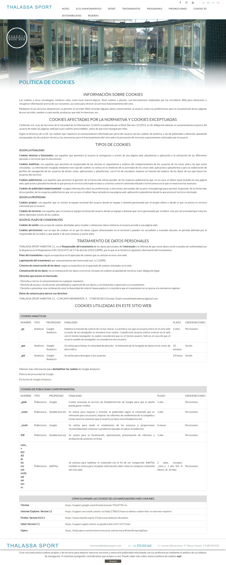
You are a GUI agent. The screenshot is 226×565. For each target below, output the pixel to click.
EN (218, 3)
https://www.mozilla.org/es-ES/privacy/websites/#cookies (96, 517)
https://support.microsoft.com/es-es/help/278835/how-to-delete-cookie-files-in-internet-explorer (118, 511)
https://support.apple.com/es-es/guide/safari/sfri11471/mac (98, 524)
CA (203, 3)
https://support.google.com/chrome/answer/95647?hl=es (96, 505)
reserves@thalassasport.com (105, 545)
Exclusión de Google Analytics (35, 379)
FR (213, 3)
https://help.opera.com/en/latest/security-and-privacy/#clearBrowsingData (106, 530)
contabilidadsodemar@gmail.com (140, 298)
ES (208, 3)
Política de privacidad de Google (36, 374)
